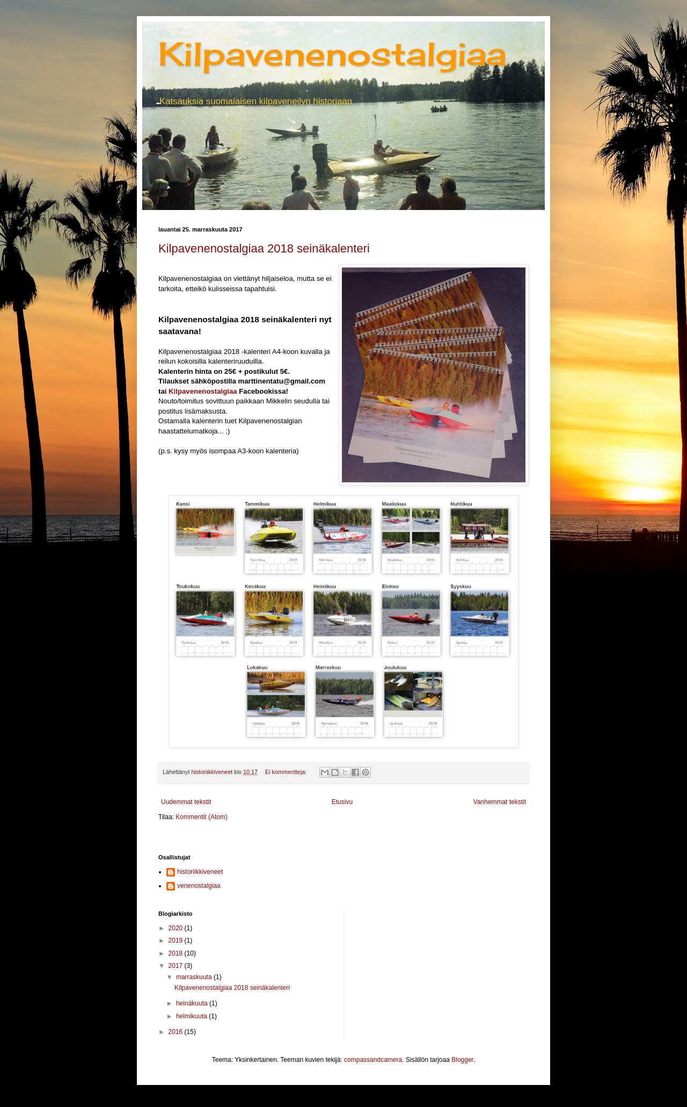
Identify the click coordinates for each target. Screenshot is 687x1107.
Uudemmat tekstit (186, 802)
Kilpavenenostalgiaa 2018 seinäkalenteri (264, 248)
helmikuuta (192, 1016)
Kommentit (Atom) (202, 817)
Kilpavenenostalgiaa (332, 53)
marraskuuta (195, 977)
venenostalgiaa (199, 885)
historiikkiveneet (200, 872)
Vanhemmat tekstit (499, 802)
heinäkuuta (192, 1003)
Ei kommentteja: (286, 772)
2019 (177, 940)
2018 (177, 953)
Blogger (462, 1059)
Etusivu (342, 802)
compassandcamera (373, 1059)
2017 (177, 965)
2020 (177, 928)
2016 (177, 1032)
